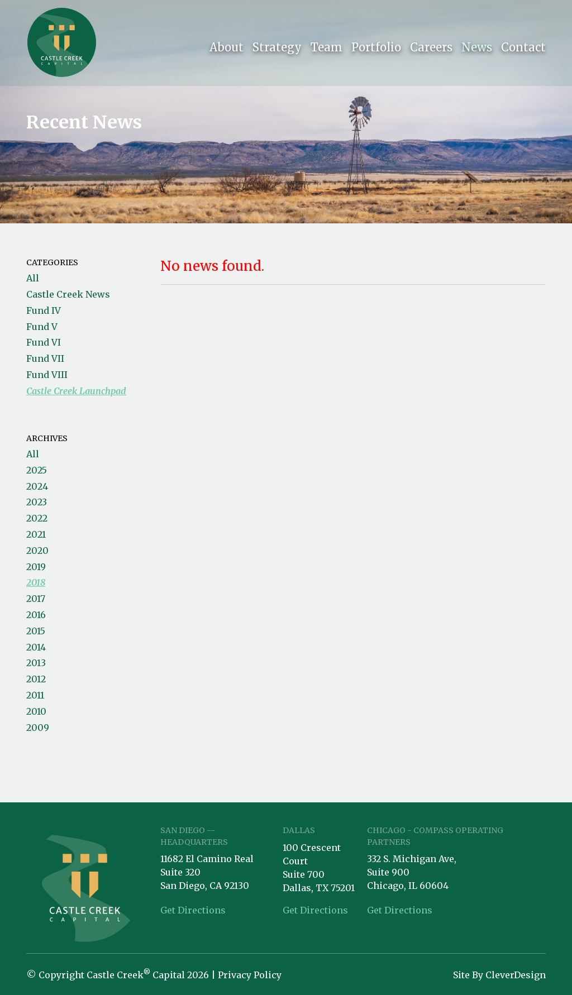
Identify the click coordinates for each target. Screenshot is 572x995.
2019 (36, 566)
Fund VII (45, 358)
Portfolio (376, 49)
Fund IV (43, 310)
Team (326, 49)
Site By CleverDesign (499, 974)
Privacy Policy (250, 974)
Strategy (277, 49)
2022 (36, 518)
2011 (35, 695)
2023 (36, 502)
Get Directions (193, 910)
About (226, 49)
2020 (37, 550)
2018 (35, 582)
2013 (36, 662)
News (476, 49)
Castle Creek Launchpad (76, 390)
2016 (36, 614)
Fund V (42, 326)
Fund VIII (47, 374)
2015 (35, 631)
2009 (37, 727)
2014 (36, 647)
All (32, 278)
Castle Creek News (68, 294)
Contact (523, 49)
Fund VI (43, 342)
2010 (36, 711)
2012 (36, 679)
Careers (431, 49)
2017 (35, 598)
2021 (36, 534)
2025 (36, 470)
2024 (37, 486)
